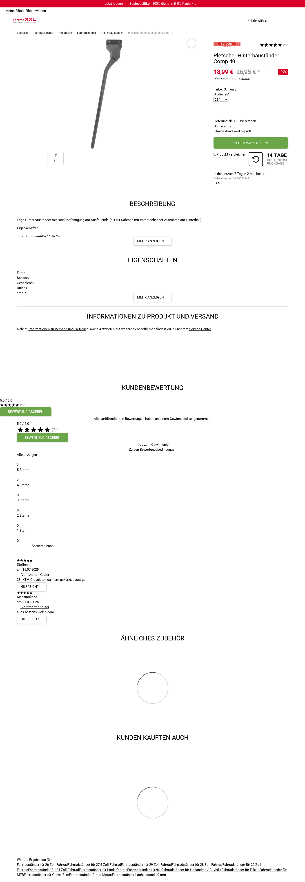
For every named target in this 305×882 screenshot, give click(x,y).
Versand (245, 78)
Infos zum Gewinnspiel (152, 445)
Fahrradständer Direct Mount (90, 875)
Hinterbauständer (112, 32)
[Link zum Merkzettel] (288, 20)
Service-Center (200, 329)
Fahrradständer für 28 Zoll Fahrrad (197, 865)
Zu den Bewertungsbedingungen (152, 450)
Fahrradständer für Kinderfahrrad (103, 870)
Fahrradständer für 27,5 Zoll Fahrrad (94, 865)
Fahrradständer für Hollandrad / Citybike (192, 870)
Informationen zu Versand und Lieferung (58, 329)
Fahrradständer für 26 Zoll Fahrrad (42, 865)
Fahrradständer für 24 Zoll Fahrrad (53, 870)
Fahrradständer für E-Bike (240, 870)
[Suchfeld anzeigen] (279, 20)
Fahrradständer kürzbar (144, 870)
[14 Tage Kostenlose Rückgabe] (268, 160)
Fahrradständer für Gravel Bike (46, 875)
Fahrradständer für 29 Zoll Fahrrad (146, 865)
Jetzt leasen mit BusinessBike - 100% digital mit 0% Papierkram (152, 4)
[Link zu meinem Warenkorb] (297, 20)
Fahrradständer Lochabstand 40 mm (139, 875)
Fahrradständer (86, 32)
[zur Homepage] (24, 20)
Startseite (22, 32)
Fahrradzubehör (43, 32)
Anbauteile (65, 32)
